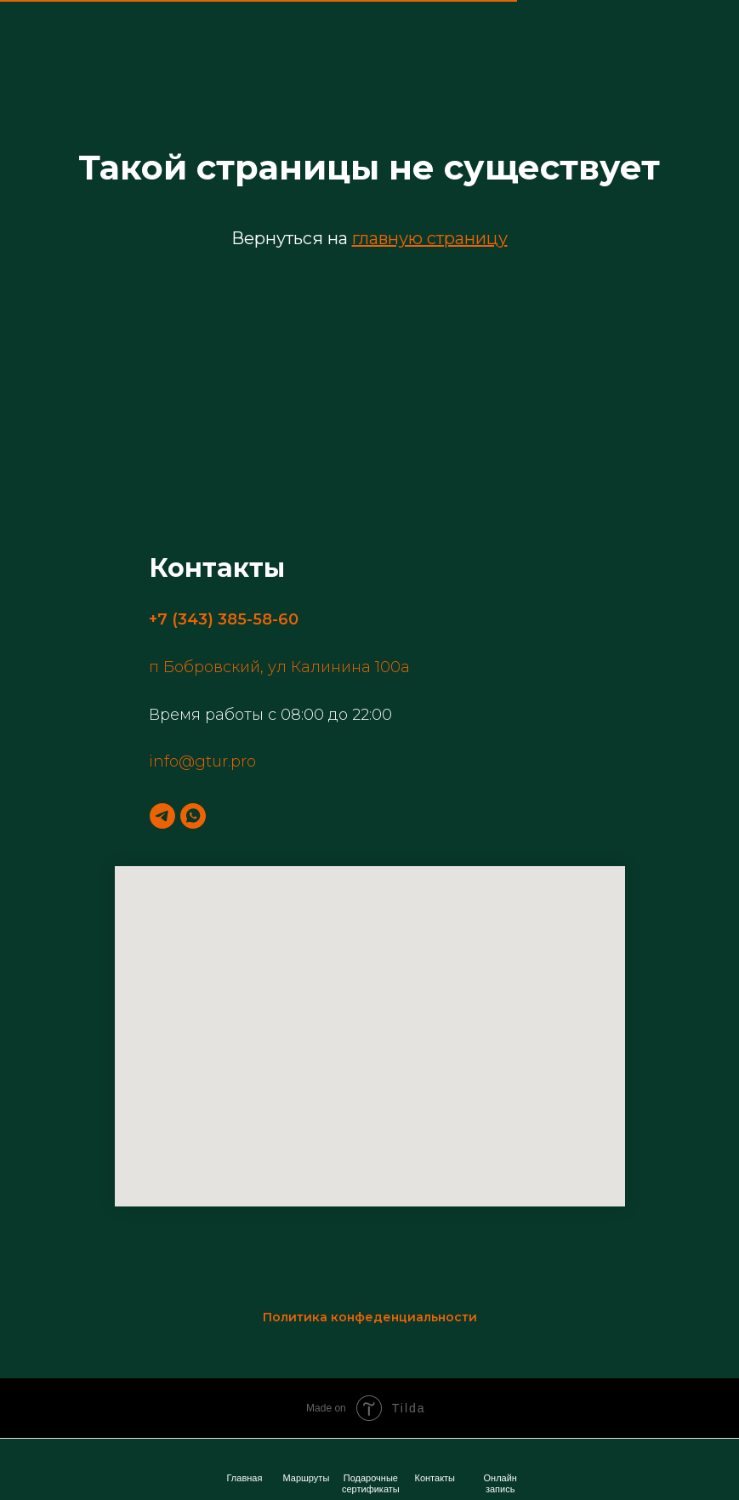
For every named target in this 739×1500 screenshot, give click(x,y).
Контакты (435, 1478)
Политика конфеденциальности (370, 1317)
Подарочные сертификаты (371, 1483)
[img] (502, 1458)
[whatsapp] (193, 816)
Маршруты (306, 1478)
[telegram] (162, 816)
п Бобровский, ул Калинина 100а (279, 667)
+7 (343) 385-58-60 (223, 619)
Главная (245, 1478)
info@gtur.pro (202, 761)
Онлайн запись (500, 1483)
